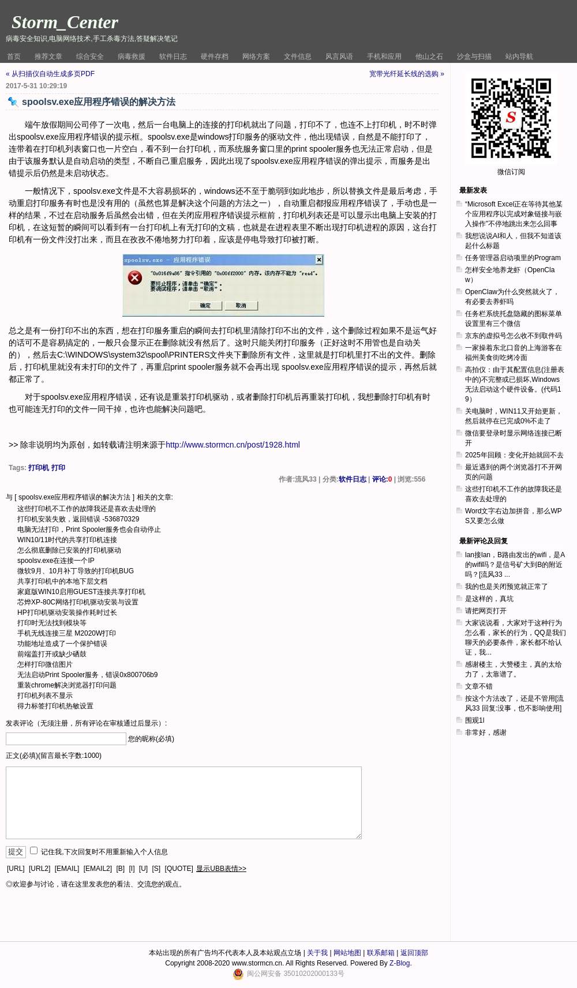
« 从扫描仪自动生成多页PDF (50, 74)
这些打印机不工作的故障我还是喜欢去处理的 (86, 509)
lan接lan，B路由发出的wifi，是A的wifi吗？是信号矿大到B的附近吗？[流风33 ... (515, 564)
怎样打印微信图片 (45, 664)
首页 (14, 56)
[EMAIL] (67, 869)
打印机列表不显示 (45, 696)
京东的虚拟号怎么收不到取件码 (513, 336)
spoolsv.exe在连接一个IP (56, 561)
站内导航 (519, 56)
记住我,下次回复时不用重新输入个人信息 (104, 852)
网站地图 (347, 953)
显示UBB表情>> (221, 869)
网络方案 (256, 56)
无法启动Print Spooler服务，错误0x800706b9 (87, 675)
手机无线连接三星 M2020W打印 (66, 633)
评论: (382, 479)
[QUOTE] (179, 869)
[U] (143, 869)
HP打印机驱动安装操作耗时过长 (67, 612)
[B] (120, 869)
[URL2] (39, 869)
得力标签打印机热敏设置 (55, 706)
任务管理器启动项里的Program (513, 258)
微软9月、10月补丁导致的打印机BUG (75, 571)
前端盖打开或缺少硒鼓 (52, 654)
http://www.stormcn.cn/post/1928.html (233, 444)
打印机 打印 (46, 468)
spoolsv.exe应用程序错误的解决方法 (74, 497)
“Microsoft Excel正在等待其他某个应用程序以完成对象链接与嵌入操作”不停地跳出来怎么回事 (514, 214)
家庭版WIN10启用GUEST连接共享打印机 (81, 592)
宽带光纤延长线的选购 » (406, 74)
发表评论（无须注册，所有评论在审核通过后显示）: (86, 723)
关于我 (317, 953)
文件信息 (298, 56)
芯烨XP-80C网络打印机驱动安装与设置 (77, 602)
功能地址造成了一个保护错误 (62, 644)
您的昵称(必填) (151, 739)
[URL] (16, 869)
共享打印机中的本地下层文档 (62, 581)
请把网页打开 (486, 611)
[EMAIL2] (98, 869)
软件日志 (173, 56)
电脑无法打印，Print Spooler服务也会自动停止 (89, 529)
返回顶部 (414, 953)
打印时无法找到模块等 (52, 623)
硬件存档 (214, 56)
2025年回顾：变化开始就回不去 (514, 455)
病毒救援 (131, 56)
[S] (156, 869)
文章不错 (479, 686)
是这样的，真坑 (489, 599)
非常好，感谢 (486, 732)
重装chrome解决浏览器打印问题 (67, 685)
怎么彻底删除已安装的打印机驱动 (69, 550)
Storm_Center (65, 22)
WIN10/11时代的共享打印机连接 (67, 540)
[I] (131, 869)
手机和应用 (384, 56)
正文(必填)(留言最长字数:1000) (54, 756)
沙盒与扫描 (474, 56)
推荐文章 (48, 56)
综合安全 (90, 56)
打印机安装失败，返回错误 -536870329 (78, 519)
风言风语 (339, 56)
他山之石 (429, 56)
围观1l (474, 720)
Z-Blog (399, 963)
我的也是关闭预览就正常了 (506, 587)
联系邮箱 (381, 953)
